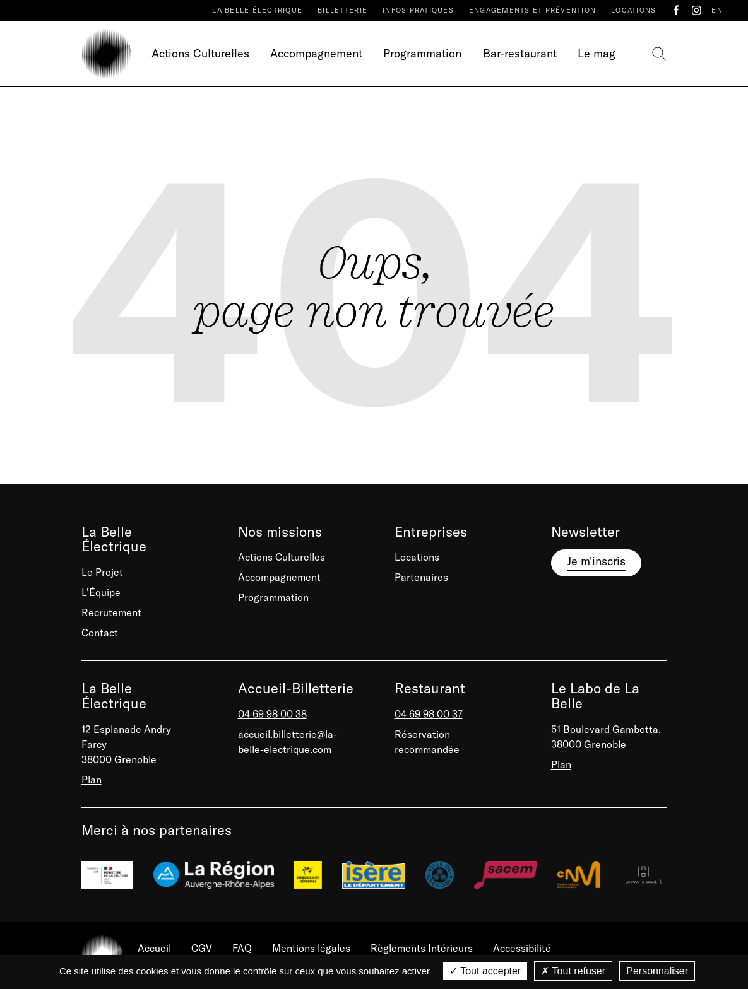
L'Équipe (101, 592)
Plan (91, 779)
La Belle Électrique (257, 10)
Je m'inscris (596, 561)
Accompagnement (316, 53)
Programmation (422, 53)
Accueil (154, 948)
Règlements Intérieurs (422, 948)
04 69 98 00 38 (272, 714)
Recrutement (111, 612)
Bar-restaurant (520, 53)
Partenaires (421, 577)
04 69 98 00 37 (429, 714)
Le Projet (102, 572)
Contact (99, 632)
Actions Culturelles (200, 53)
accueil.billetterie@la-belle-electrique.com (287, 742)
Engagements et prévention (532, 10)
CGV (201, 948)
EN (717, 10)
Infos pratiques (418, 10)
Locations (633, 10)
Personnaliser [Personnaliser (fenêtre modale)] (657, 971)
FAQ (242, 948)
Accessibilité (522, 948)
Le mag (596, 53)
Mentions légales (311, 948)
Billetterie (342, 10)
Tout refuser (573, 971)
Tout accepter (485, 971)
